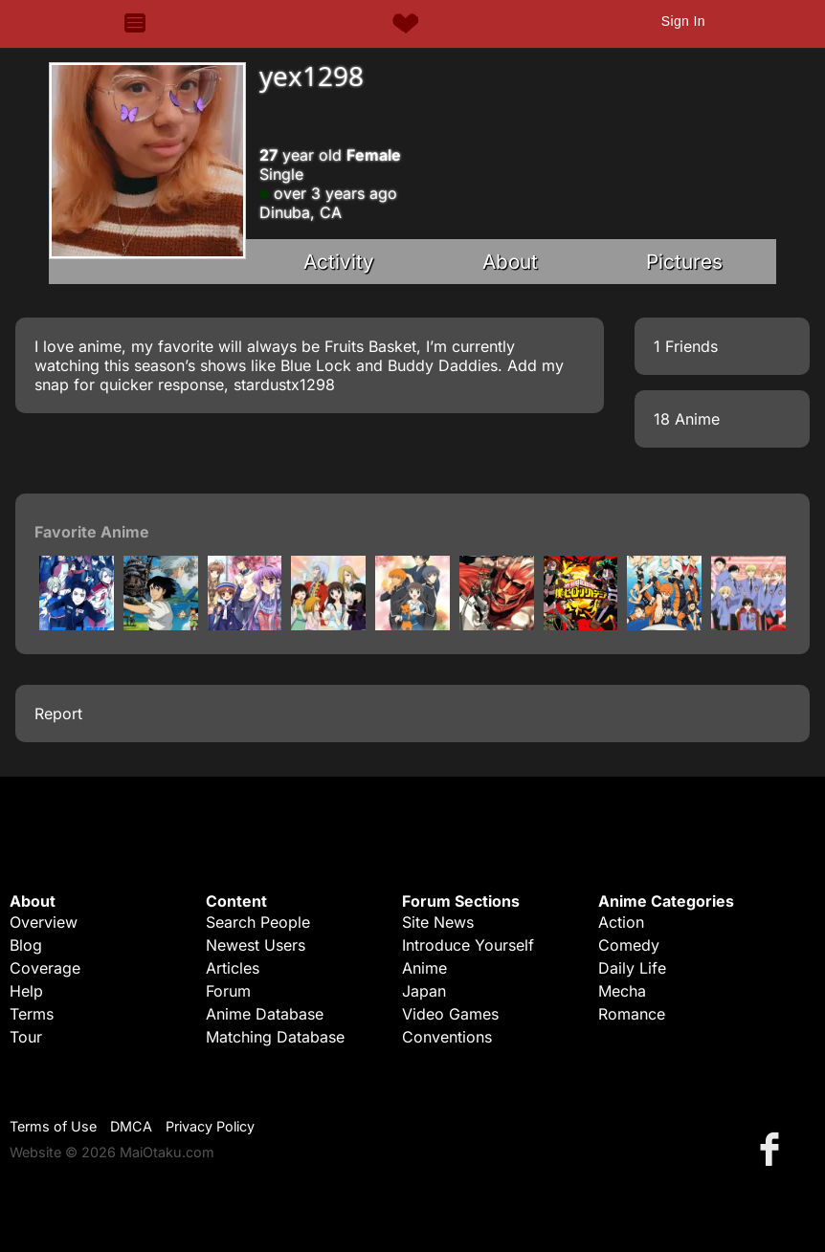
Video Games (450, 1013)
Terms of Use (53, 1126)
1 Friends (686, 346)
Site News (438, 922)
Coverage (45, 967)
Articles (232, 967)
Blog (26, 945)
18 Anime (687, 418)
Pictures (684, 262)
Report (58, 713)
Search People (258, 922)
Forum (228, 990)
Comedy (628, 945)
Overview (44, 922)
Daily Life (632, 967)
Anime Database (264, 1013)
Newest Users (255, 945)
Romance (631, 1013)
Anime (424, 967)
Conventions (447, 1036)
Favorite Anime (91, 531)
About (510, 262)
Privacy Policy (210, 1126)
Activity (338, 262)
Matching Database (275, 1036)
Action (621, 922)
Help (26, 990)
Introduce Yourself (468, 945)
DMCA (131, 1126)
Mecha (622, 990)
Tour (26, 1036)
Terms (32, 1013)
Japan (424, 990)
